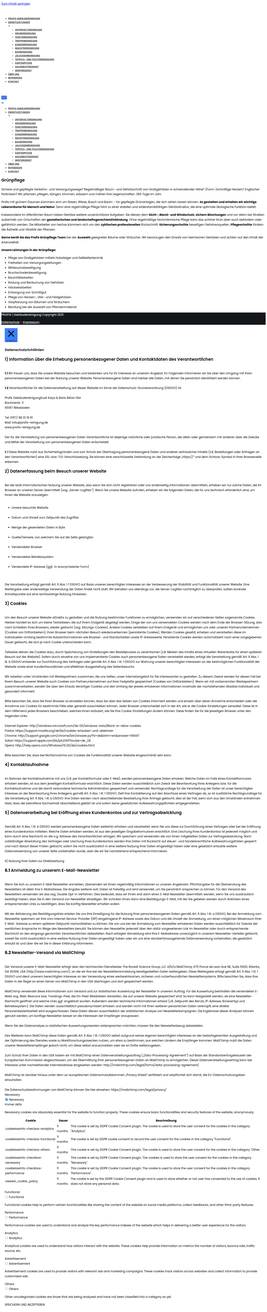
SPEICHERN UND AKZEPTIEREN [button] (25, 1305)
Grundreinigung (25, 33)
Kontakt (13, 81)
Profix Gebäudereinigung (24, 18)
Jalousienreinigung (27, 55)
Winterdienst (23, 70)
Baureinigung (23, 52)
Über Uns (13, 74)
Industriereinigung (27, 48)
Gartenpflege (23, 63)
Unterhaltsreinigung (28, 30)
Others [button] (9, 1284)
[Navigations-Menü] (4, 97)
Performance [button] (14, 1213)
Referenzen (15, 78)
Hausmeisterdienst (27, 66)
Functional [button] (12, 1192)
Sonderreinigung (26, 44)
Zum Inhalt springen (15, 4)
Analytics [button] (11, 1233)
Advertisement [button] (15, 1259)
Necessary (16, 1100)
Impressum (31, 322)
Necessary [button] (12, 1095)
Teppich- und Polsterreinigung (34, 59)
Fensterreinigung (26, 37)
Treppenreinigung (26, 41)
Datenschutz (10, 322)
